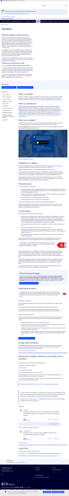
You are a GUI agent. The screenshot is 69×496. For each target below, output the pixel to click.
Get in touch (37, 469)
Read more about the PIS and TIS (25, 87)
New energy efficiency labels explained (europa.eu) (29, 451)
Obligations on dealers (7, 101)
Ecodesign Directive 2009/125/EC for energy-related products (15, 59)
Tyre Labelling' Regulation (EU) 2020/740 (53, 165)
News (60, 21)
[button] (50, 419)
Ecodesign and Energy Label (17, 21)
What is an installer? (6, 99)
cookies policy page (22, 491)
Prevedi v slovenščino (8, 13)
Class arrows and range (7, 108)
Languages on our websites (17, 489)
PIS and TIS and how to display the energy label (45, 384)
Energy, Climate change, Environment (8, 16)
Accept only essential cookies (57, 492)
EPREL (56, 21)
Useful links (4, 119)
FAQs (64, 21)
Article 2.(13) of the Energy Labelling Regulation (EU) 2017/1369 (48, 99)
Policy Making (44, 21)
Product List (8, 21)
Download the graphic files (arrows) (26, 338)
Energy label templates (7, 112)
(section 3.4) (24, 116)
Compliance (51, 21)
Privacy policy (31, 489)
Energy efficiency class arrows (9, 87)
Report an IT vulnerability (6, 489)
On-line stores (5, 105)
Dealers (38, 21)
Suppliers (33, 21)
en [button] (44, 5)
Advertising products (6, 110)
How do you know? (21, 0)
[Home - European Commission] (10, 5)
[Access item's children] (23, 21)
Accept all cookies (47, 492)
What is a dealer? (6, 94)
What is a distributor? (6, 97)
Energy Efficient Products (57, 469)
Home (3, 21)
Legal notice (38, 489)
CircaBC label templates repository (29, 350)
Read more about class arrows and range (28, 283)
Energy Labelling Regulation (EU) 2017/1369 (29, 165)
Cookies (25, 489)
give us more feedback (21, 462)
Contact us (29, 487)
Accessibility (44, 489)
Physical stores (5, 103)
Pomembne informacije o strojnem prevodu (20, 13)
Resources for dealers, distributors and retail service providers (8, 116)
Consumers (28, 21)
